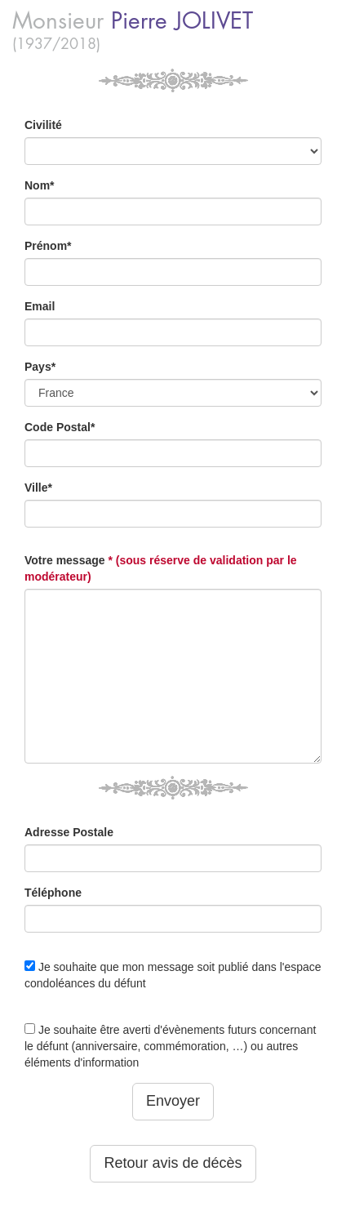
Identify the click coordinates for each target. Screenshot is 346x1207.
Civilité (43, 124)
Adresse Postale (68, 832)
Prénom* (48, 245)
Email (39, 306)
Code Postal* (59, 427)
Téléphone (53, 892)
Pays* (39, 366)
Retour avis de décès (173, 1163)
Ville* (38, 487)
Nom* (39, 185)
